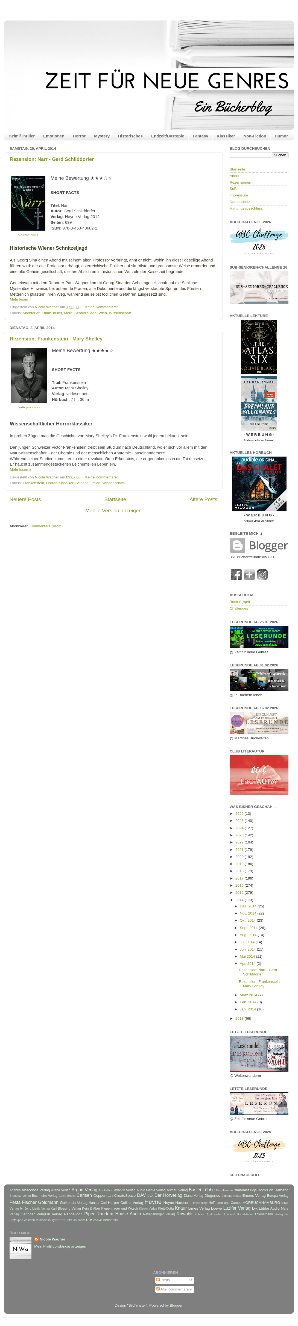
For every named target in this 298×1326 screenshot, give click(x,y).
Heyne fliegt (200, 1202)
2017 (240, 878)
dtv (89, 1219)
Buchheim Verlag (44, 1196)
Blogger (176, 1305)
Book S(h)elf (240, 602)
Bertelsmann (224, 1190)
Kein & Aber (91, 1208)
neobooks (110, 1220)
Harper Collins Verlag (125, 1203)
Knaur (181, 1208)
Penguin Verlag (49, 1214)
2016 (240, 885)
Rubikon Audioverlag (208, 1214)
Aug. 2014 (249, 935)
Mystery (102, 136)
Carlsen (84, 1195)
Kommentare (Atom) (46, 526)
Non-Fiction (254, 136)
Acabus (15, 1190)
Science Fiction (87, 483)
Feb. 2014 (249, 1002)
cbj (64, 1220)
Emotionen (54, 136)
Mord (68, 313)
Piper (89, 1213)
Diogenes (212, 1195)
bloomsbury (47, 1220)
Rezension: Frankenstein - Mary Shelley (56, 339)
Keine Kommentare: (102, 307)
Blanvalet (241, 1190)
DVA (150, 1195)
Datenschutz (240, 202)
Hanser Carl (98, 1203)
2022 (240, 842)
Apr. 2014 (248, 964)
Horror (79, 136)
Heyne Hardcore (177, 1203)
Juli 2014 (248, 942)
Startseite (115, 499)
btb (58, 1220)
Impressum (239, 195)
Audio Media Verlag (150, 1190)
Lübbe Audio (269, 1208)
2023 (240, 835)
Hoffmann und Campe (225, 1203)
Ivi (22, 1208)
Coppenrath (103, 1195)
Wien (102, 313)
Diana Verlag (193, 1196)
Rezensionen (240, 182)
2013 (240, 1018)
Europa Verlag (277, 1196)
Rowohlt (184, 1213)
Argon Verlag (84, 1189)
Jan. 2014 (248, 1009)
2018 (240, 871)
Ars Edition (106, 1190)
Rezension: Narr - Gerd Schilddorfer (52, 159)
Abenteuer (31, 313)
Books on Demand (273, 1190)
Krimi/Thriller (22, 136)
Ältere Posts (203, 499)
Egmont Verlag (231, 1195)
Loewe (216, 1208)
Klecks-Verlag (148, 1208)
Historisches (130, 136)
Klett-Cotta (166, 1208)
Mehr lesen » (20, 299)
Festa (15, 1202)
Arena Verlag (61, 1190)
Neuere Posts (25, 499)
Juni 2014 (248, 949)
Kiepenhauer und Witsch (119, 1208)
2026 (240, 814)
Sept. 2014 (249, 928)
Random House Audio (119, 1213)
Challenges (239, 608)
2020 (240, 857)
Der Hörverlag (168, 1195)
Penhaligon (73, 1214)
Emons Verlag (253, 1195)
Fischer (29, 1202)
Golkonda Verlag (73, 1203)
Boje (253, 1190)
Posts (163, 1280)
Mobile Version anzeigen (113, 510)
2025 (240, 821)
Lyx (255, 1208)
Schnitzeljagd (85, 313)
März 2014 (249, 995)
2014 (240, 900)
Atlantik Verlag (124, 1190)
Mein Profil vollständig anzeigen (60, 1246)
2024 (240, 828)
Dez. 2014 (249, 906)
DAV (141, 1195)
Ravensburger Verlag (159, 1214)
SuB (233, 189)
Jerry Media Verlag (37, 1208)
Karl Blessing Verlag (66, 1208)
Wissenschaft (120, 313)
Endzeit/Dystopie (167, 136)
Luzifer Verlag (237, 1208)
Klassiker (226, 136)
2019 (240, 864)
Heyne (152, 1201)
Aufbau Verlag (177, 1190)
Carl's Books (67, 1195)
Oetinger (28, 1214)
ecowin (98, 1220)
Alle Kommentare (172, 1289)
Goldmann (48, 1202)
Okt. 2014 (248, 920)
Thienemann (264, 1214)
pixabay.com (33, 407)
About (234, 176)
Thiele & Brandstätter (238, 1214)
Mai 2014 (248, 956)
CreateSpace (125, 1195)
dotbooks (79, 1220)
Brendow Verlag (20, 1195)
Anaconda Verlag (36, 1190)
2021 (240, 850)
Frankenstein (33, 483)
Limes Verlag (199, 1208)
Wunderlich (31, 1220)
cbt (69, 1220)
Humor (281, 136)
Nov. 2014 (248, 913)
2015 (240, 892)
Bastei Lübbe (202, 1189)
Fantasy (200, 136)
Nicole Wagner (52, 1239)
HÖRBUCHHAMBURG (261, 1203)
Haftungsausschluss (246, 208)
